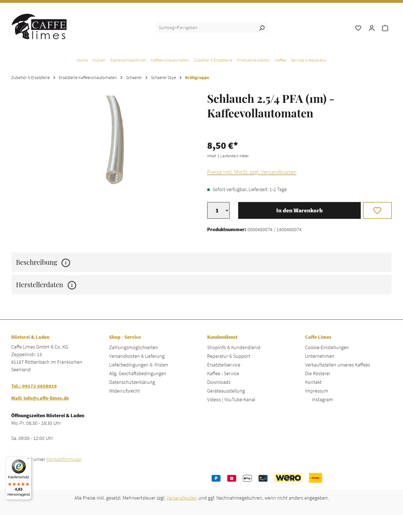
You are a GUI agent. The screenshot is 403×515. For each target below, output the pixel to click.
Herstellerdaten (46, 284)
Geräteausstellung (226, 391)
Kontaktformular (63, 459)
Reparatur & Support (228, 356)
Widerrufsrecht (124, 391)
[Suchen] (261, 27)
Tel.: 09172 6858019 (34, 386)
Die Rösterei (317, 373)
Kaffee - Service (223, 373)
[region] (104, 156)
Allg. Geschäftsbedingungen (138, 373)
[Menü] (28, 459)
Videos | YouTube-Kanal (231, 399)
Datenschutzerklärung (132, 382)
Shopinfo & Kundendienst (234, 347)
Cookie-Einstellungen (327, 347)
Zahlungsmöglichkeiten (133, 347)
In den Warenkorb (299, 210)
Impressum (316, 391)
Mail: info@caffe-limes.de (40, 398)
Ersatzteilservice (223, 364)
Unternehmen (319, 356)
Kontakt (313, 382)
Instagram (322, 399)
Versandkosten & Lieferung (137, 356)
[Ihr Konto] (371, 27)
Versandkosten (182, 498)
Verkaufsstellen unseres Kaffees (337, 364)
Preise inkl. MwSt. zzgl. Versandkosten (251, 172)
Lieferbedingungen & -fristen (138, 364)
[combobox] (206, 27)
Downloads (218, 382)
